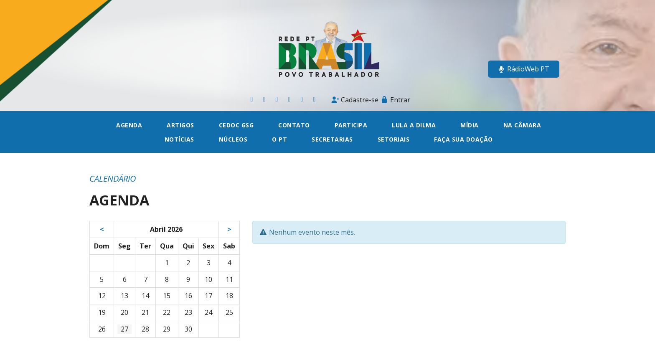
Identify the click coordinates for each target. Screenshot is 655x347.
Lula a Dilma (414, 125)
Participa (351, 125)
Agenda (129, 125)
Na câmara (522, 125)
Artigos (180, 125)
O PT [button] (279, 139)
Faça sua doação (463, 139)
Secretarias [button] (332, 139)
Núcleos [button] (233, 139)
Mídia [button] (469, 125)
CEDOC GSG (236, 125)
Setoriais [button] (394, 139)
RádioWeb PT (523, 68)
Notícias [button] (179, 139)
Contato (294, 125)
